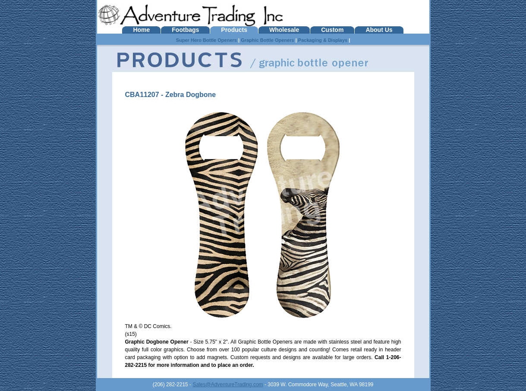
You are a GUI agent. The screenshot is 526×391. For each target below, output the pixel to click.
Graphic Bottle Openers (267, 40)
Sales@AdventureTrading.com (227, 385)
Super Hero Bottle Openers (206, 40)
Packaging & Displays (322, 40)
